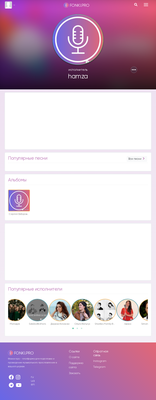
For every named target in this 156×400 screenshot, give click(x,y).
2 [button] (79, 330)
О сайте (74, 357)
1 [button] (74, 330)
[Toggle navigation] (146, 4)
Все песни (136, 159)
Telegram (99, 367)
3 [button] (83, 330)
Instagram (99, 361)
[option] (19, 203)
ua (33, 380)
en (33, 384)
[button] (134, 70)
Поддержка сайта (76, 365)
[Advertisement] (78, 121)
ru (32, 377)
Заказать (74, 373)
